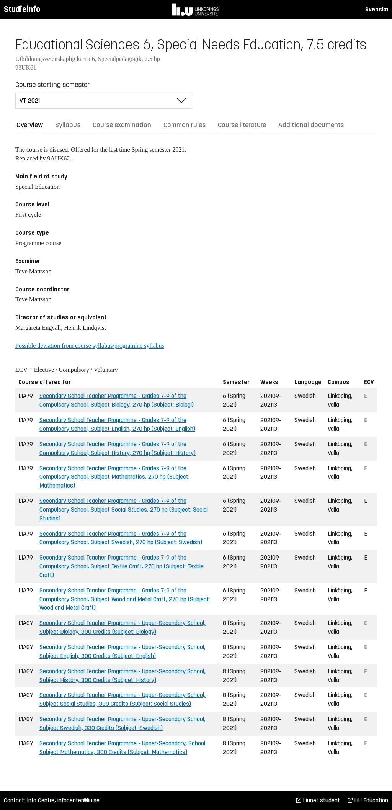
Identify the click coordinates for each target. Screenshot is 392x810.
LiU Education (368, 800)
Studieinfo (22, 9)
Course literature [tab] (242, 125)
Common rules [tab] (184, 125)
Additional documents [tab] (311, 125)
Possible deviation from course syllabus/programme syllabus (89, 345)
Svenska (376, 9)
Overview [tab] (29, 125)
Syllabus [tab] (67, 125)
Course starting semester (52, 84)
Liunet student (318, 800)
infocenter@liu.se (78, 800)
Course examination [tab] (122, 125)
